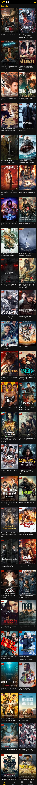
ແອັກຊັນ (5, 6)
